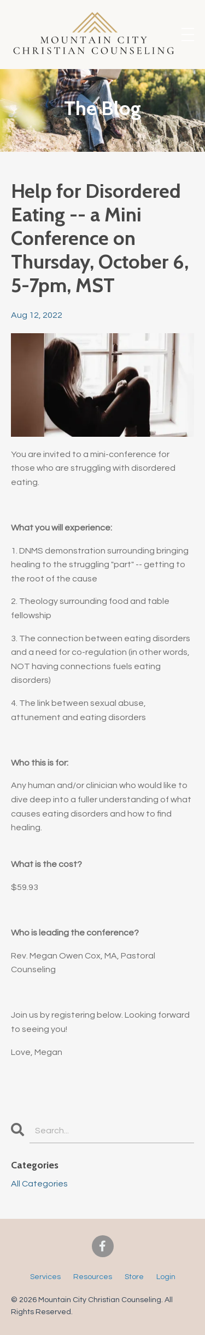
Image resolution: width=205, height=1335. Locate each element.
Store (134, 1277)
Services (45, 1277)
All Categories (39, 1183)
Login (165, 1277)
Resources (92, 1277)
